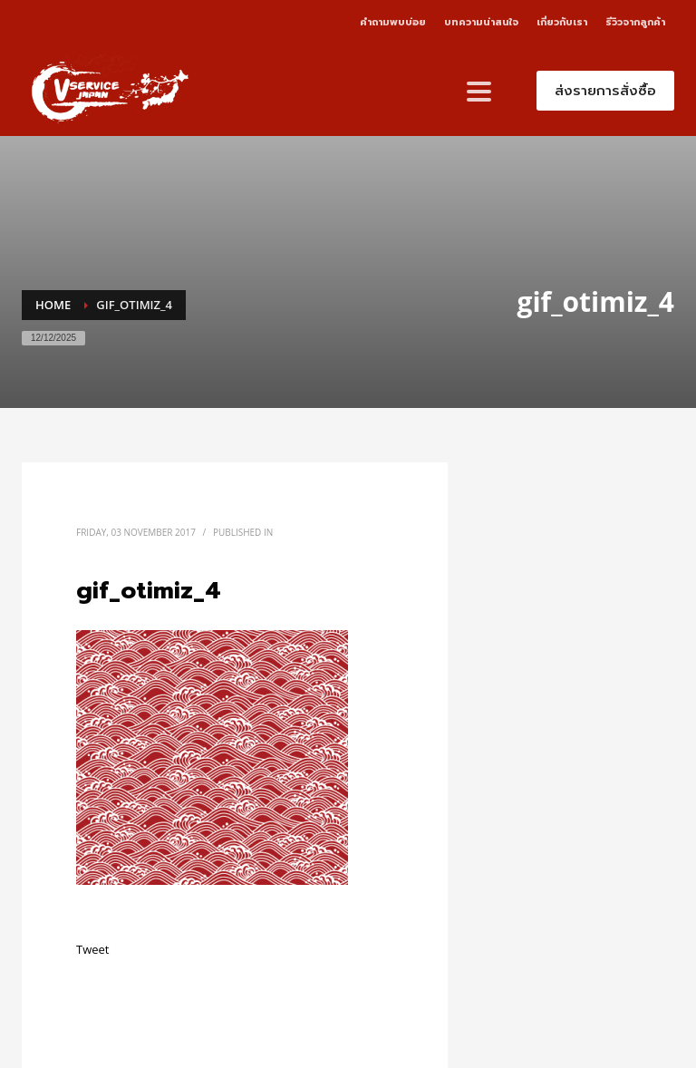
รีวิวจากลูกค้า (635, 22)
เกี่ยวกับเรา (561, 22)
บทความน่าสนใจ (481, 22)
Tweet (92, 949)
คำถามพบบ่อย (393, 22)
